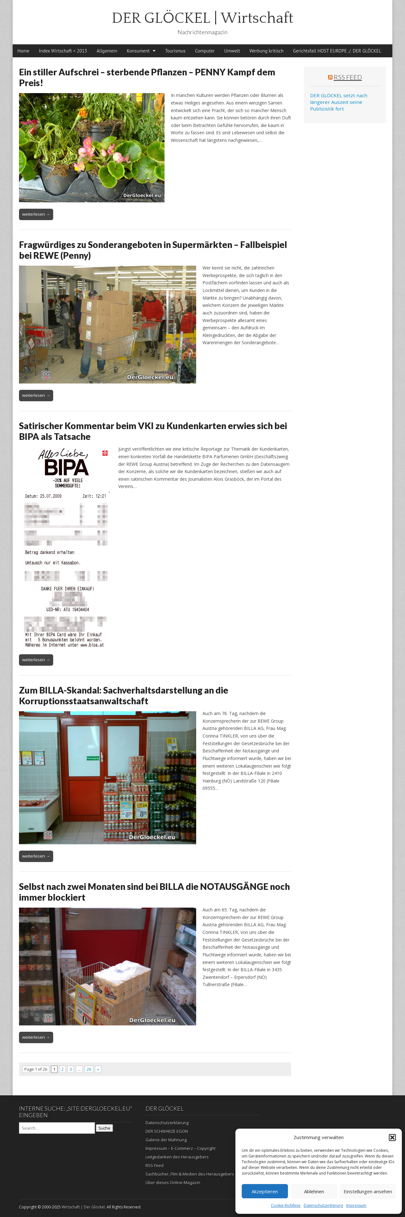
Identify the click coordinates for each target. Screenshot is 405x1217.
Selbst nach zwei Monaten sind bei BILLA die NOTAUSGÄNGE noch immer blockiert (154, 892)
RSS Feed (348, 77)
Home (23, 51)
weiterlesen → (36, 214)
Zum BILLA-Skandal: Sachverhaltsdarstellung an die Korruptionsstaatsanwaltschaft (123, 695)
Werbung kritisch (267, 51)
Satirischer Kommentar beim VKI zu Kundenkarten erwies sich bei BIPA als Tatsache (153, 431)
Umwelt (232, 51)
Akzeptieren (265, 1191)
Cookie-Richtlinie (286, 1205)
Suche (104, 1128)
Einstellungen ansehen (368, 1191)
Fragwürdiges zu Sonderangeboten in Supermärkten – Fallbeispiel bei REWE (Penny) (153, 250)
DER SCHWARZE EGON (167, 1131)
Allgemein (107, 51)
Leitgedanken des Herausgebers (177, 1157)
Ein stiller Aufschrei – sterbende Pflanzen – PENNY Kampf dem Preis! (147, 77)
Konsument (138, 51)
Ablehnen (314, 1191)
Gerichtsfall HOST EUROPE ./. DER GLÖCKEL (337, 51)
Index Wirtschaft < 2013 (63, 51)
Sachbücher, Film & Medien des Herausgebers (190, 1174)
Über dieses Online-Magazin (173, 1182)
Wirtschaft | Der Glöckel (83, 1207)
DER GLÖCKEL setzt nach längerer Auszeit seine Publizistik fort (338, 102)
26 (89, 1069)
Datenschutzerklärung (323, 1205)
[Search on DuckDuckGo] (57, 1128)
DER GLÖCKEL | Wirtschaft (202, 18)
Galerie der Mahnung (166, 1140)
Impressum (356, 1205)
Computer (205, 51)
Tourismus (175, 51)
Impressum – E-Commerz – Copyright (180, 1148)
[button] (392, 1137)
